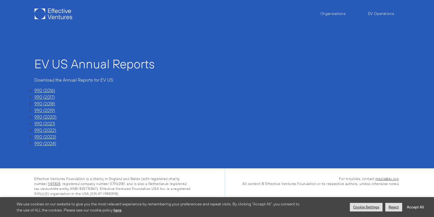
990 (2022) (45, 130)
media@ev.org (387, 179)
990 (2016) (44, 90)
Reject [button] (394, 207)
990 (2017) (44, 97)
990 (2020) (45, 116)
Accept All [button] (415, 207)
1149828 (54, 184)
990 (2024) (45, 143)
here (117, 210)
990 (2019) (44, 110)
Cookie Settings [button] (366, 207)
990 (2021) (44, 123)
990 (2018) (44, 103)
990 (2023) (45, 136)
